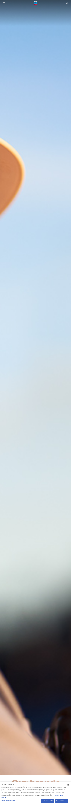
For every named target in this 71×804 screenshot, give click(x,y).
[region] (35, 793)
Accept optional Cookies (47, 800)
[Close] (68, 785)
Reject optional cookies (61, 800)
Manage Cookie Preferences (8, 800)
